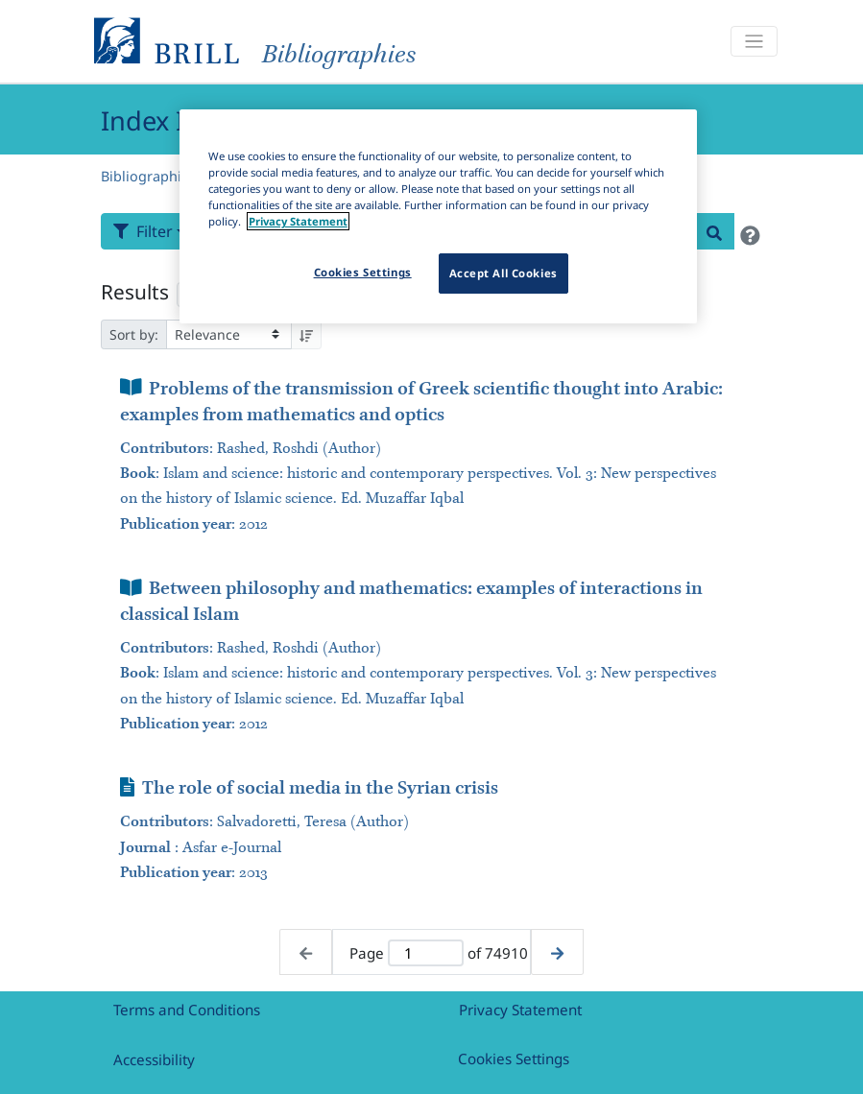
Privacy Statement (520, 1009)
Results (135, 291)
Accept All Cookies (503, 273)
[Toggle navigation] (754, 42)
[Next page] (557, 952)
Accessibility (154, 1059)
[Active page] (426, 953)
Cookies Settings (513, 1058)
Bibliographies (148, 176)
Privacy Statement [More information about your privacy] (298, 221)
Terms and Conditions (186, 1009)
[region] (438, 216)
